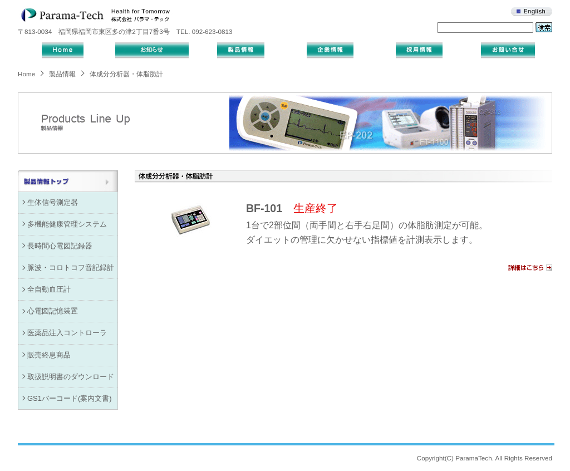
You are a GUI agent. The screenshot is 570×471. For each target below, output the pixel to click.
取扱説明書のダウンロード (70, 376)
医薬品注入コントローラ (67, 332)
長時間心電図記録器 (59, 246)
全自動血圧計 (49, 289)
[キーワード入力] (485, 27)
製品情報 (62, 73)
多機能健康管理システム (67, 224)
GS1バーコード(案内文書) (69, 398)
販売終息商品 (49, 355)
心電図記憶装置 (52, 311)
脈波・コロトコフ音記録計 (70, 267)
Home (26, 73)
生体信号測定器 (52, 202)
